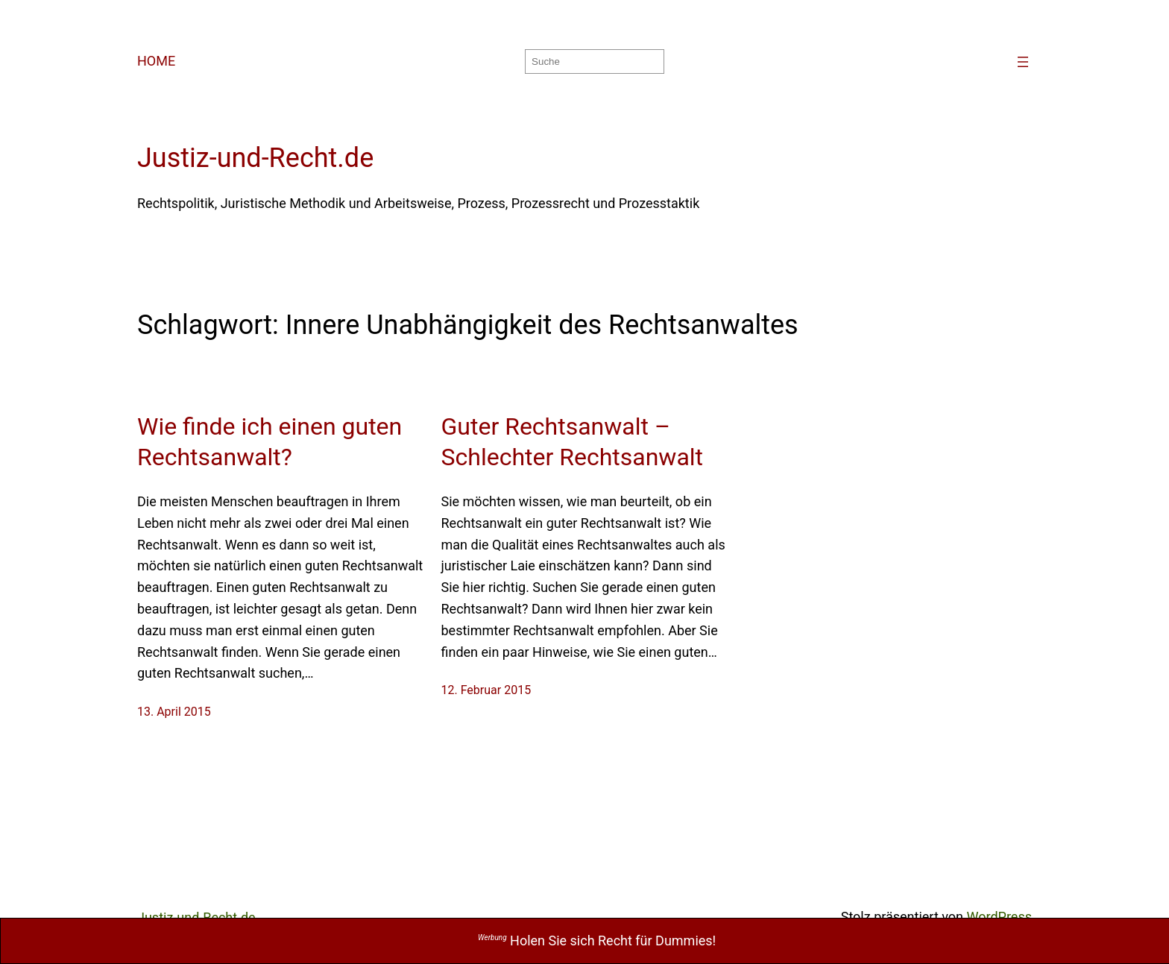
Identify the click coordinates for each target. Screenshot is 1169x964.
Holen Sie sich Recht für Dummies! (597, 940)
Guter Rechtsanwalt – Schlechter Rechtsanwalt (572, 442)
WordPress (999, 916)
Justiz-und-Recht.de (255, 158)
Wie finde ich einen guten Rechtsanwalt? (269, 442)
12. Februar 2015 (486, 690)
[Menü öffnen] (1023, 62)
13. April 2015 (174, 712)
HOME (156, 61)
